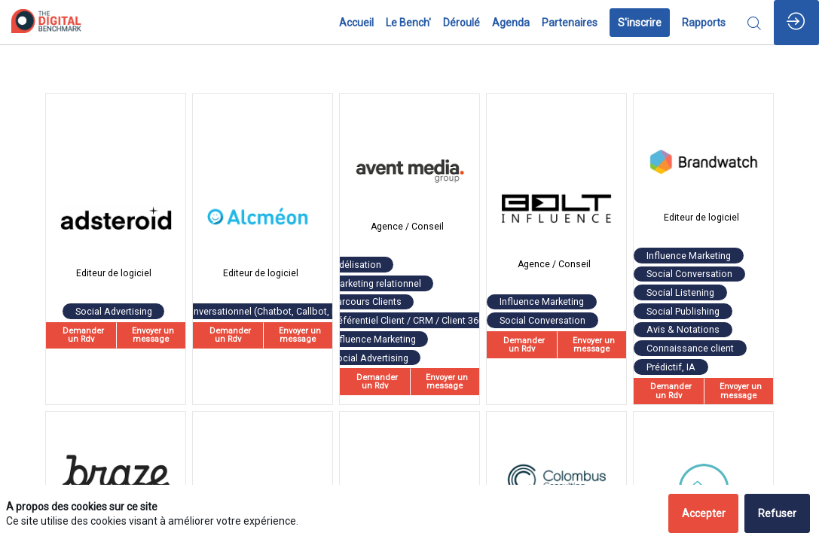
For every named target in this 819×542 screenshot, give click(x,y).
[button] (640, 22)
